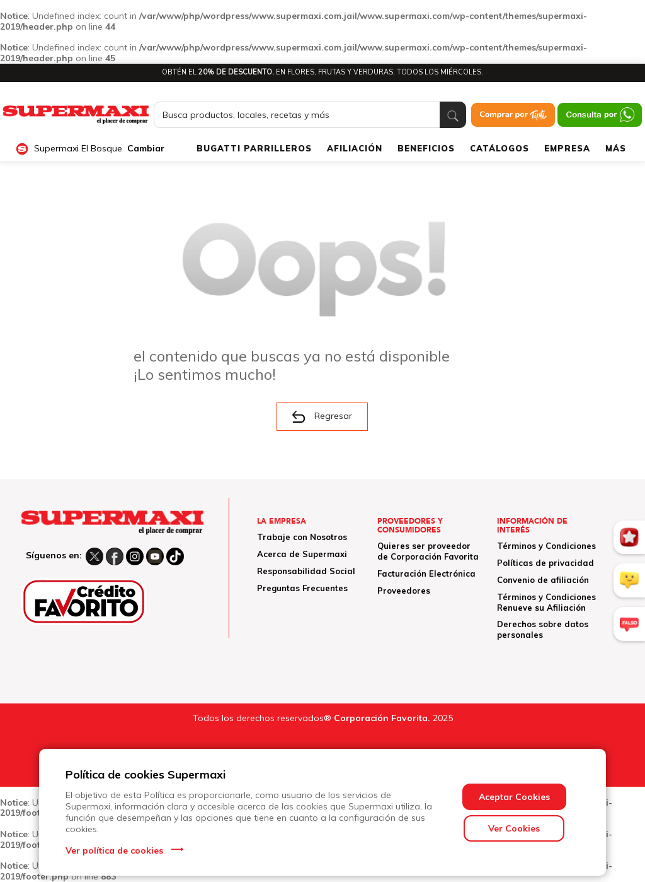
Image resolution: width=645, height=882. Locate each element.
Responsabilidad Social (306, 571)
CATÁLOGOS (499, 148)
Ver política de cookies (114, 850)
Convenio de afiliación (543, 580)
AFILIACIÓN (354, 148)
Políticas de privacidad (545, 563)
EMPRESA (567, 148)
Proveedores (403, 590)
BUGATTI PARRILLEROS (254, 148)
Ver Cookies (514, 828)
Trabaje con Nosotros (302, 537)
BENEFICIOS (426, 148)
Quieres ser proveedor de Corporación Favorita (428, 551)
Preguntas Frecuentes (302, 588)
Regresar (322, 416)
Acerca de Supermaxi (302, 554)
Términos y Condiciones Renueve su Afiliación (546, 602)
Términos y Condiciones (546, 546)
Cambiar (145, 148)
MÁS (615, 148)
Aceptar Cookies (514, 797)
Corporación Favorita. (382, 718)
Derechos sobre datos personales (542, 629)
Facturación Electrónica (426, 573)
